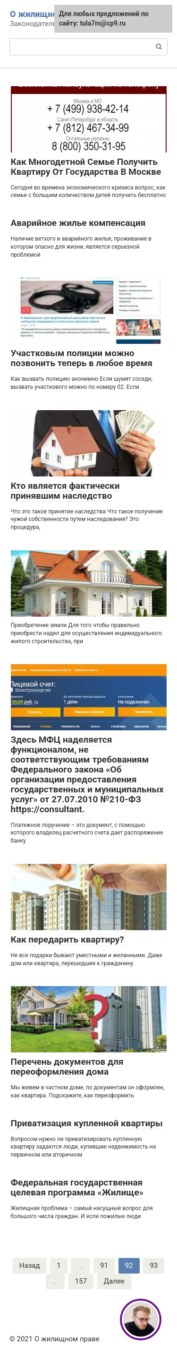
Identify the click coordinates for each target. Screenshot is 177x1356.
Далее (114, 1281)
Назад (29, 1265)
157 (81, 1281)
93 (154, 1265)
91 (104, 1265)
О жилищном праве (50, 14)
